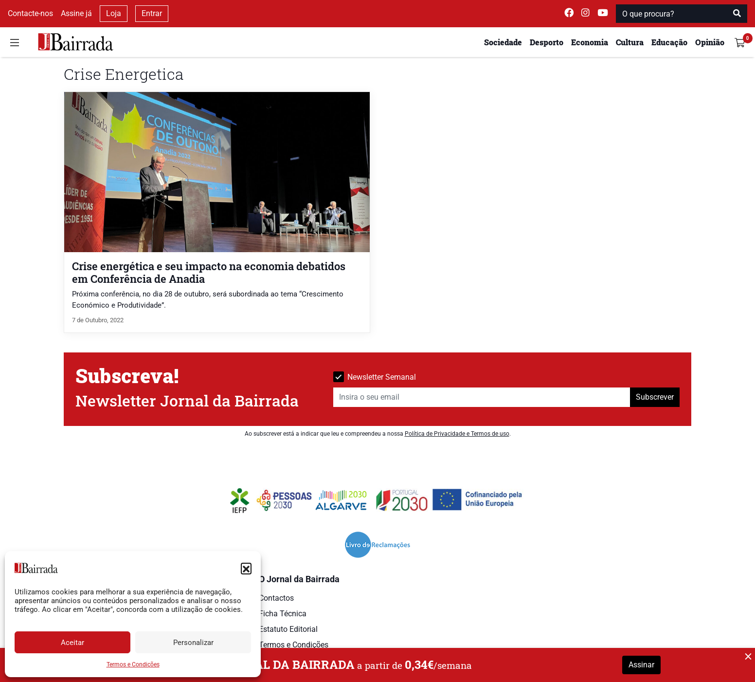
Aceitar (72, 642)
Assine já (76, 13)
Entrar (152, 13)
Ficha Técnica (282, 613)
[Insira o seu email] (481, 397)
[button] (246, 568)
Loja (113, 13)
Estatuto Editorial (288, 629)
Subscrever (655, 397)
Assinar (641, 664)
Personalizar (193, 642)
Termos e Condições (133, 664)
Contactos (276, 598)
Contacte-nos (30, 13)
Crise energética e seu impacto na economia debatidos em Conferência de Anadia (208, 272)
